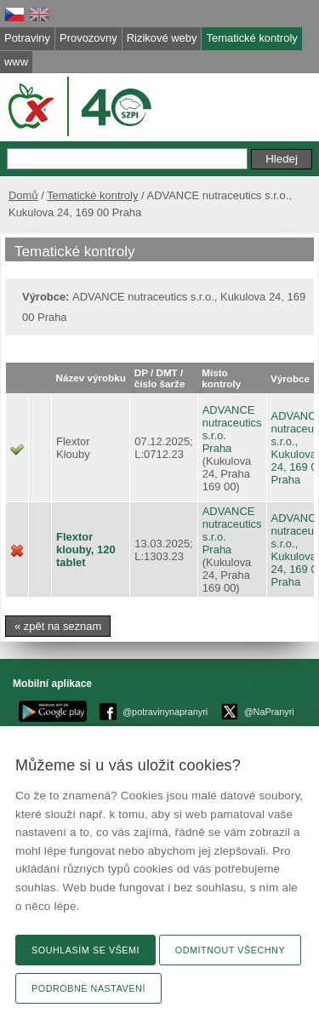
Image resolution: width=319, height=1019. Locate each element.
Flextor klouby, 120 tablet (86, 549)
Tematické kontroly (92, 195)
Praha (217, 448)
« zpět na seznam (57, 626)
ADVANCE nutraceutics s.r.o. (232, 423)
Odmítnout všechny (230, 950)
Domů (23, 195)
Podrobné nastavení (88, 988)
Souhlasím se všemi (85, 950)
